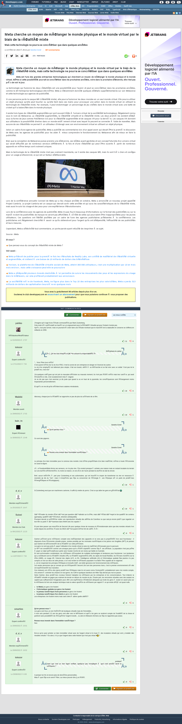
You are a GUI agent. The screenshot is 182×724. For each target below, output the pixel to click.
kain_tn (18, 426)
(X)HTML (156, 10)
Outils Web (115, 13)
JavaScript (85, 10)
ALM (50, 6)
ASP (55, 10)
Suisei (19, 520)
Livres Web (104, 13)
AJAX (41, 10)
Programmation (92, 6)
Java (66, 6)
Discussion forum (160, 116)
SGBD (103, 6)
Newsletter (83, 2)
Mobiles (118, 6)
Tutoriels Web (81, 13)
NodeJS (95, 10)
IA (45, 6)
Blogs (63, 2)
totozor (18, 352)
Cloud (40, 6)
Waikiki (18, 402)
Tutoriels (46, 2)
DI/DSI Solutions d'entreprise (24, 6)
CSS (60, 10)
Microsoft (58, 6)
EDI (83, 6)
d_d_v (19, 496)
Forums (35, 2)
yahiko (18, 328)
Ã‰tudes (105, 2)
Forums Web (59, 13)
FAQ (56, 2)
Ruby (108, 10)
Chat (71, 2)
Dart (66, 10)
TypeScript (116, 10)
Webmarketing (144, 10)
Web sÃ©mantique (130, 10)
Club (123, 2)
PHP (101, 10)
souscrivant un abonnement (61, 296)
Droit (115, 2)
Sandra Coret (35, 52)
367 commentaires (52, 52)
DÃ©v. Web (75, 6)
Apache (48, 10)
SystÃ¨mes (128, 6)
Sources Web (93, 13)
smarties (18, 614)
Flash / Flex (75, 10)
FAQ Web (70, 13)
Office (110, 6)
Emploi (94, 2)
